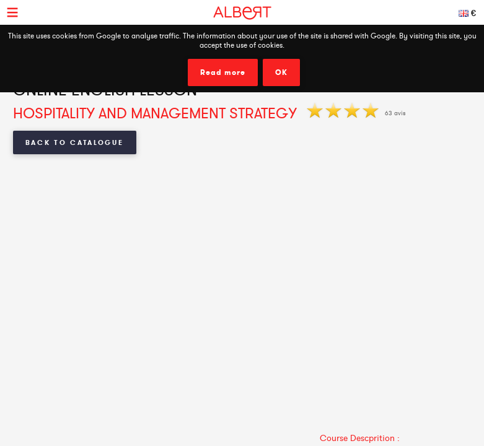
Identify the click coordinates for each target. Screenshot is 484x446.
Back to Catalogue (74, 142)
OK (281, 72)
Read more (222, 72)
